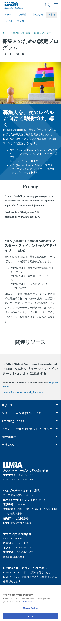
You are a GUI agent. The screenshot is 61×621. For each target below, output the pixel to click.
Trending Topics (13, 421)
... (9, 33)
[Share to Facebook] (11, 54)
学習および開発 (22, 33)
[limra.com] (13, 5)
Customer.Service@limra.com (18, 479)
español (8, 21)
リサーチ (7, 405)
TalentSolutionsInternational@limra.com (22, 392)
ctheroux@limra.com (13, 556)
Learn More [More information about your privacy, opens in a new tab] (27, 603)
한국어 (20, 21)
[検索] (48, 5)
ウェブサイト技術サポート (18, 495)
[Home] (3, 33)
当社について (10, 445)
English (8, 14)
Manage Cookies (30, 609)
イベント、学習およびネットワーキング (27, 429)
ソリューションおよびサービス (21, 413)
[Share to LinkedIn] (17, 54)
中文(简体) (38, 14)
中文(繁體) (22, 14)
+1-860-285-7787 (24, 547)
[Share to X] (5, 54)
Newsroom (9, 437)
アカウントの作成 (13, 586)
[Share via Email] (23, 54)
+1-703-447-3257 (24, 552)
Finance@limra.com (21, 523)
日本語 (51, 14)
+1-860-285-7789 (24, 475)
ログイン (30, 586)
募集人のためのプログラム (44, 33)
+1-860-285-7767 (24, 504)
